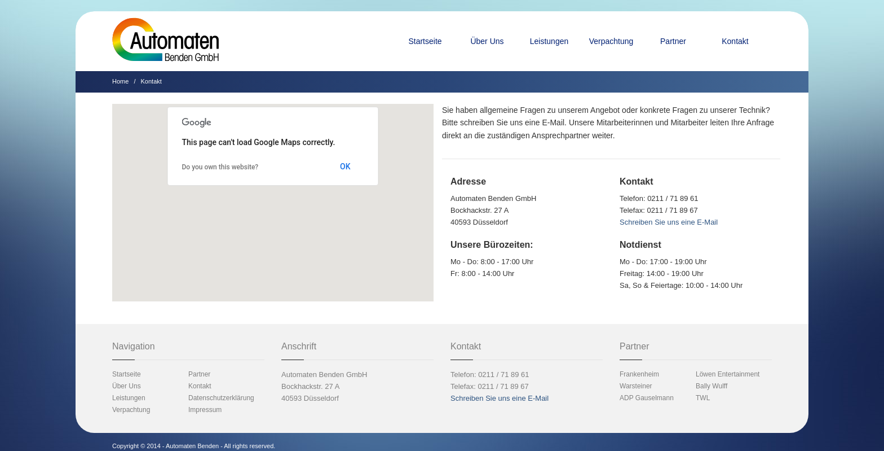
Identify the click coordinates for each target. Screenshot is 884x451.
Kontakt (735, 41)
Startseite (424, 41)
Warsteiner (636, 386)
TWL (703, 398)
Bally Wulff (711, 386)
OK (345, 166)
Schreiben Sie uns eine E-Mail (669, 222)
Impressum (205, 410)
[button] (273, 196)
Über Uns (486, 41)
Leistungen (549, 41)
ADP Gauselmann (647, 398)
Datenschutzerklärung (221, 398)
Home (120, 81)
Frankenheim (639, 374)
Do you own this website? (220, 167)
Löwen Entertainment (727, 374)
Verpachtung (611, 41)
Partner (673, 41)
